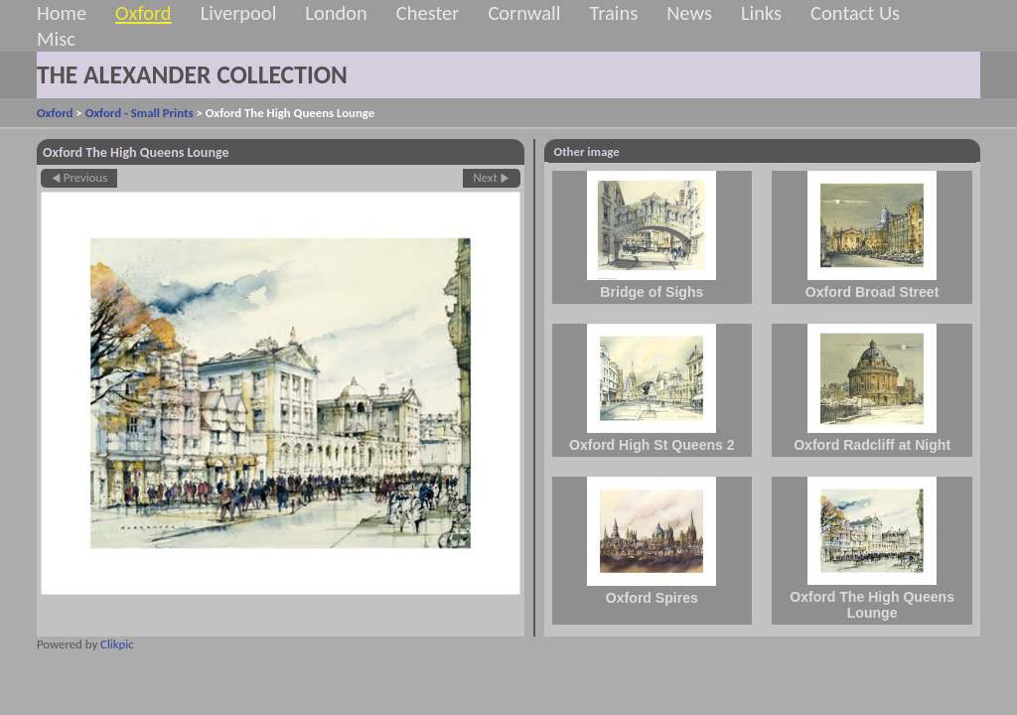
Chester (428, 13)
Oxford (143, 13)
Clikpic (117, 644)
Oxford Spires (652, 598)
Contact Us (855, 13)
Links (761, 13)
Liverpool (239, 13)
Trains (613, 13)
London (335, 13)
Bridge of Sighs (651, 292)
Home (61, 13)
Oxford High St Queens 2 (652, 445)
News (689, 13)
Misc (56, 39)
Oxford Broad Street (872, 292)
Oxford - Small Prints (139, 112)
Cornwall (524, 13)
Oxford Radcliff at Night (872, 445)
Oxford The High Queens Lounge (872, 605)
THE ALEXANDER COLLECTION (192, 75)
